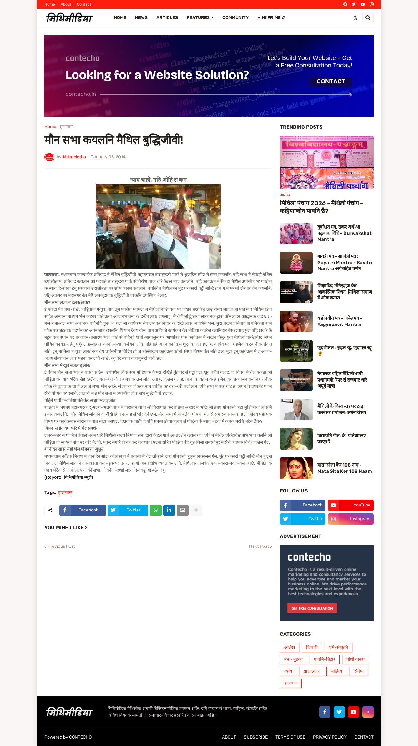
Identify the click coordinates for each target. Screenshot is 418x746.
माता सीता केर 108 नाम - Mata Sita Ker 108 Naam (344, 468)
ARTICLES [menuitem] (167, 17)
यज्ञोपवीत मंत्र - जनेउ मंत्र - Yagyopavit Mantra (339, 321)
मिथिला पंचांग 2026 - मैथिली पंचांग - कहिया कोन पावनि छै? (321, 207)
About (66, 4)
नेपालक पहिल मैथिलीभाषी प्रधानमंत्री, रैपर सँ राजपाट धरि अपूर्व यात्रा (342, 380)
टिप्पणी (312, 647)
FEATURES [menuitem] (198, 17)
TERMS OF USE (290, 737)
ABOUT (229, 737)
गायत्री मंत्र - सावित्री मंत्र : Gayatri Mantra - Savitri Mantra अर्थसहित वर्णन (344, 262)
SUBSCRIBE (256, 737)
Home (49, 4)
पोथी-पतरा (355, 659)
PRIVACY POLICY (330, 737)
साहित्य (336, 671)
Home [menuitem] (120, 17)
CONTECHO (80, 737)
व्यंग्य (288, 671)
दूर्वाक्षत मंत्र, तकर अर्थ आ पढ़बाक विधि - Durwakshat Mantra (344, 233)
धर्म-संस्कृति (338, 647)
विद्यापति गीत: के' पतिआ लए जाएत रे (341, 439)
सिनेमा (358, 671)
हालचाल (66, 127)
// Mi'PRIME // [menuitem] (271, 17)
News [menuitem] (141, 17)
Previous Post (61, 546)
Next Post (259, 546)
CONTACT (364, 737)
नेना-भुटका (293, 659)
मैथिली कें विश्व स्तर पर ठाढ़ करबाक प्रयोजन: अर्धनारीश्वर (341, 409)
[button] (355, 17)
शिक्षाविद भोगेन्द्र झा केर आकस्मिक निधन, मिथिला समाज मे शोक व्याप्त (344, 292)
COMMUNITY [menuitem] (235, 17)
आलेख (289, 647)
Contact (84, 4)
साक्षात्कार (311, 671)
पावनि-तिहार (324, 659)
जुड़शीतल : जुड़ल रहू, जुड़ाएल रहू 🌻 (344, 351)
